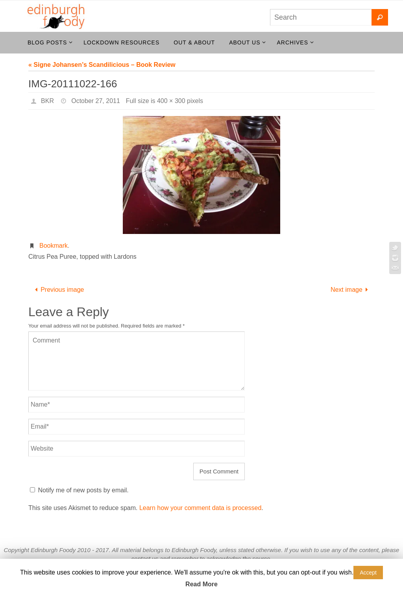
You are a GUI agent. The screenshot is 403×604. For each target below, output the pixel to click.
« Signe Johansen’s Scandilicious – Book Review (102, 64)
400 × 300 (171, 101)
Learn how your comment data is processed (200, 508)
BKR (47, 101)
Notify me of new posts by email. (83, 490)
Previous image (58, 289)
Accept (368, 572)
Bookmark (53, 245)
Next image (351, 289)
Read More (201, 584)
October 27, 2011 (95, 101)
